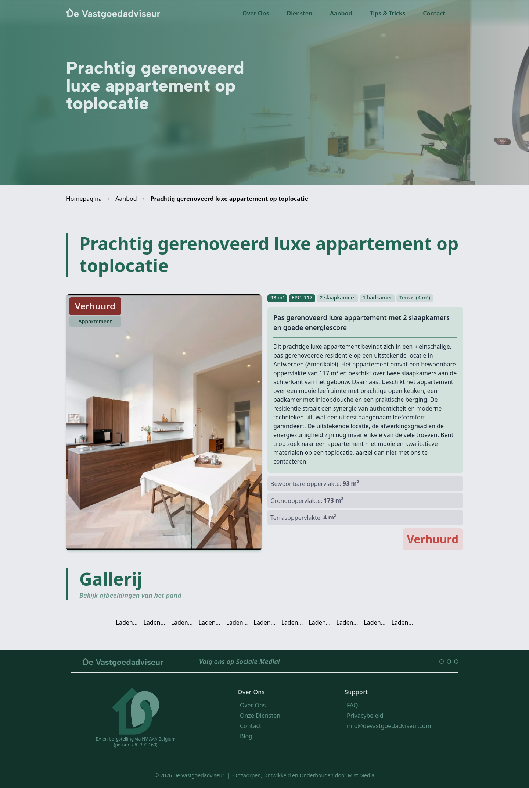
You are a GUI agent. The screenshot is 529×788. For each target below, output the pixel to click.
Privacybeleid (365, 715)
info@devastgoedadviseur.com (389, 726)
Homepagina (84, 199)
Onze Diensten (260, 715)
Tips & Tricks (387, 13)
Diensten (299, 13)
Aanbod (341, 13)
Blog (246, 736)
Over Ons (255, 13)
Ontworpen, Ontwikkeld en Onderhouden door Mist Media (303, 775)
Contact (434, 13)
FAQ (352, 705)
